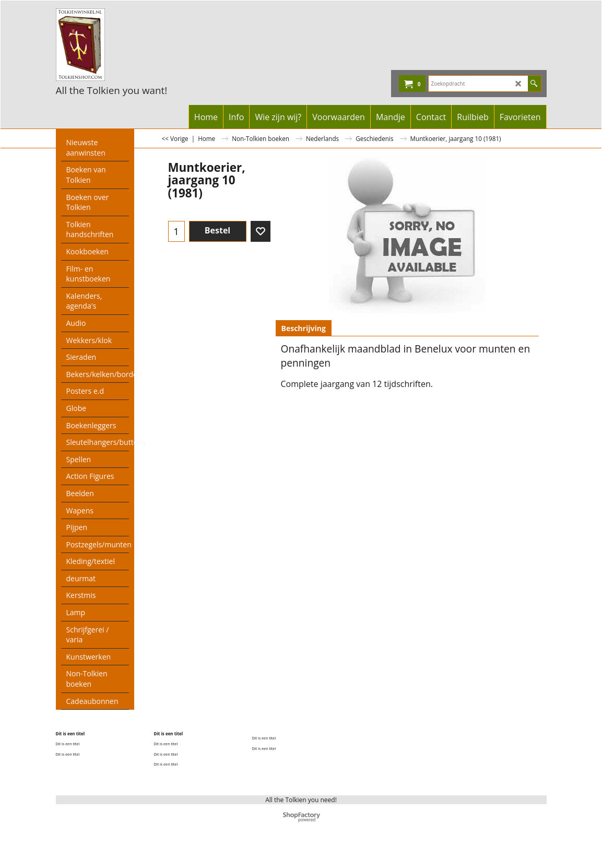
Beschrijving (303, 328)
